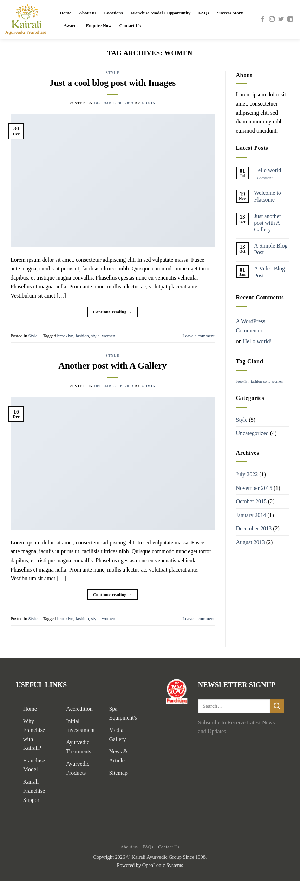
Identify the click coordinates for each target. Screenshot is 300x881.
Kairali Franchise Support (34, 791)
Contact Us (130, 25)
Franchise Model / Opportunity (160, 13)
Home (65, 13)
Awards (71, 25)
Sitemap (118, 773)
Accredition (79, 709)
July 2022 (247, 474)
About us (87, 13)
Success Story (230, 13)
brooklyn (65, 335)
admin (148, 103)
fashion (82, 335)
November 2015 (254, 488)
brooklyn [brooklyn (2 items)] (242, 381)
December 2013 (254, 528)
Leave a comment (199, 335)
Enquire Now (99, 25)
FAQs (203, 13)
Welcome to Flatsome (267, 196)
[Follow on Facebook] (263, 19)
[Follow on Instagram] (272, 19)
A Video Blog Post (269, 272)
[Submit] (277, 706)
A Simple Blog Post (270, 249)
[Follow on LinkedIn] (290, 19)
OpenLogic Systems (162, 865)
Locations (113, 13)
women (108, 335)
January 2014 (251, 515)
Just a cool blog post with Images (112, 83)
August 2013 (250, 542)
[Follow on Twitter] (281, 19)
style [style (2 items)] (266, 381)
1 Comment (268, 177)
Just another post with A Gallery (267, 222)
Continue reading (112, 312)
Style (113, 72)
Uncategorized (252, 433)
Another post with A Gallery (112, 365)
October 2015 (251, 501)
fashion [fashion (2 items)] (256, 381)
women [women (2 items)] (277, 381)
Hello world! (268, 170)
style (95, 335)
